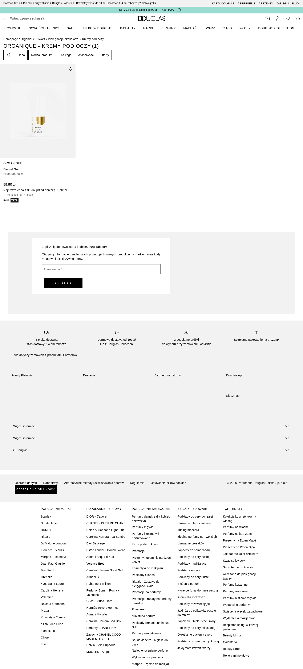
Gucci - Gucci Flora (99, 601)
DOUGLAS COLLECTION (276, 28)
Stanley (46, 516)
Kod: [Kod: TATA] (168, 10)
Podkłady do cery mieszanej (196, 628)
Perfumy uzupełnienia (146, 633)
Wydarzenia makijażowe (239, 618)
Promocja (138, 551)
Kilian (44, 644)
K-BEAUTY (128, 28)
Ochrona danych (26, 483)
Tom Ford (47, 570)
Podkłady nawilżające (191, 563)
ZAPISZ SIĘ (63, 282)
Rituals (45, 536)
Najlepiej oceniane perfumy (150, 650)
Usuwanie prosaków (191, 543)
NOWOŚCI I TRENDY (44, 28)
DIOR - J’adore (96, 516)
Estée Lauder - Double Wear (105, 550)
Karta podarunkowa (145, 544)
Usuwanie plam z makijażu (195, 523)
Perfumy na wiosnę (236, 527)
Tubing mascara (188, 530)
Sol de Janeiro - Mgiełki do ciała (150, 642)
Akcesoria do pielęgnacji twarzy (239, 576)
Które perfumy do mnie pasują (197, 590)
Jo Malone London (53, 543)
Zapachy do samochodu (193, 550)
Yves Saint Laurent (53, 583)
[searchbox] (41, 18)
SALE (71, 28)
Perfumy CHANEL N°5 (101, 628)
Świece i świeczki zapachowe (243, 611)
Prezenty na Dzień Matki (239, 540)
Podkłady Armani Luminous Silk (150, 625)
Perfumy (168, 28)
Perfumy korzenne (235, 584)
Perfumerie (246, 3)
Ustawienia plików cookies (168, 483)
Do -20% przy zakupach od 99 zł (138, 9)
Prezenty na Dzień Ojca (239, 547)
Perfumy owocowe (235, 591)
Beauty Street (232, 649)
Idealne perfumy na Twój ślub (197, 536)
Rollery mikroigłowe (236, 655)
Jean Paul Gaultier (53, 563)
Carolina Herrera (52, 590)
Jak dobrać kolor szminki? (240, 554)
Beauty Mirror (232, 635)
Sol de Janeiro (50, 523)
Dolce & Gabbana (53, 604)
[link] (38, 133)
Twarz (209, 28)
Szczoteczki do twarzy (238, 567)
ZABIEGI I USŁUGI (288, 3)
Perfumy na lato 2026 (237, 533)
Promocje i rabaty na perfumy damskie (151, 601)
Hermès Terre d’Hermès (102, 607)
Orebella (46, 577)
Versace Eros (95, 563)
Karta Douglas (223, 3)
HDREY (46, 530)
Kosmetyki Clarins (53, 617)
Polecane (138, 609)
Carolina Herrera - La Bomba (105, 536)
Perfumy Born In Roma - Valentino (102, 593)
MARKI (148, 28)
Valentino (47, 597)
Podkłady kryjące (188, 570)
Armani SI (93, 577)
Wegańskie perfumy (236, 604)
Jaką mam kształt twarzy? (194, 648)
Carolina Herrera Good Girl (104, 570)
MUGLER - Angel (97, 651)
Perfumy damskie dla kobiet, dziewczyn (151, 519)
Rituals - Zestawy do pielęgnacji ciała (145, 584)
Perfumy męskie (143, 527)
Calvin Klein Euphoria (100, 645)
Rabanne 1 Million (98, 583)
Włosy (245, 28)
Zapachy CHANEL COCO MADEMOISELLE (103, 637)
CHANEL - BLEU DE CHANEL (106, 523)
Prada (45, 610)
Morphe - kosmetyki (54, 557)
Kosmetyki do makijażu (147, 568)
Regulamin (137, 483)
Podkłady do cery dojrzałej (195, 516)
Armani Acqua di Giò (100, 557)
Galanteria (230, 642)
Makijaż (190, 28)
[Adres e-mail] (101, 269)
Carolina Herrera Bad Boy (103, 621)
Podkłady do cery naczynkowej (198, 641)
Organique (28, 39)
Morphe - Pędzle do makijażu (151, 664)
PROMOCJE (12, 28)
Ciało (227, 28)
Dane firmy (50, 483)
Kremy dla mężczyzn (191, 597)
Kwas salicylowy (234, 560)
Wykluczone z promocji (147, 657)
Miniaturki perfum (143, 616)
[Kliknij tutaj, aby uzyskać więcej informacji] (179, 10)
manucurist (48, 630)
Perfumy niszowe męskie (239, 598)
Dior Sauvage (95, 543)
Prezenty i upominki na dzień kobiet (151, 560)
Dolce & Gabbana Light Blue (105, 530)
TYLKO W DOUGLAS (97, 28)
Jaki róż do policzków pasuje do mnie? (196, 613)
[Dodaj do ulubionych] (70, 69)
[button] (151, 426)
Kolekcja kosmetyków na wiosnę (239, 519)
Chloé (45, 637)
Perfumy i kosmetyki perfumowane (145, 536)
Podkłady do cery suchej (193, 557)
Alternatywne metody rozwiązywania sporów (94, 483)
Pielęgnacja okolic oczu (64, 39)
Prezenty (266, 3)
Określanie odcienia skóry (194, 634)
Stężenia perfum (188, 583)
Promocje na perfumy (146, 592)
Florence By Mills (52, 550)
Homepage (10, 39)
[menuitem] (15, 28)
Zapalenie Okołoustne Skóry (196, 621)
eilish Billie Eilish (52, 624)
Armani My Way (97, 614)
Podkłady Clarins (143, 575)
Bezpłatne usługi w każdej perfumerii (240, 627)
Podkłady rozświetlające (193, 604)
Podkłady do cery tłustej (193, 577)
